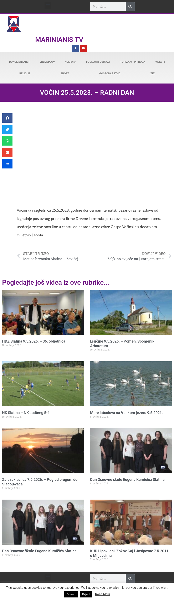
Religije (24, 73)
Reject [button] (86, 594)
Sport (65, 73)
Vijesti (160, 61)
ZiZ (152, 73)
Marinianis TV (59, 40)
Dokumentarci (19, 61)
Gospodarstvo (109, 73)
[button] (48, 5)
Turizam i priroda (132, 61)
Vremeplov (47, 61)
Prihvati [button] (70, 594)
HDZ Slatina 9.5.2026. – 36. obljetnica (33, 341)
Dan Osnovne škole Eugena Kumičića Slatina (127, 479)
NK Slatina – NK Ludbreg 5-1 (26, 412)
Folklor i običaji (98, 61)
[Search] (130, 6)
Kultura (70, 61)
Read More (102, 594)
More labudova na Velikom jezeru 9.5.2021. (126, 412)
